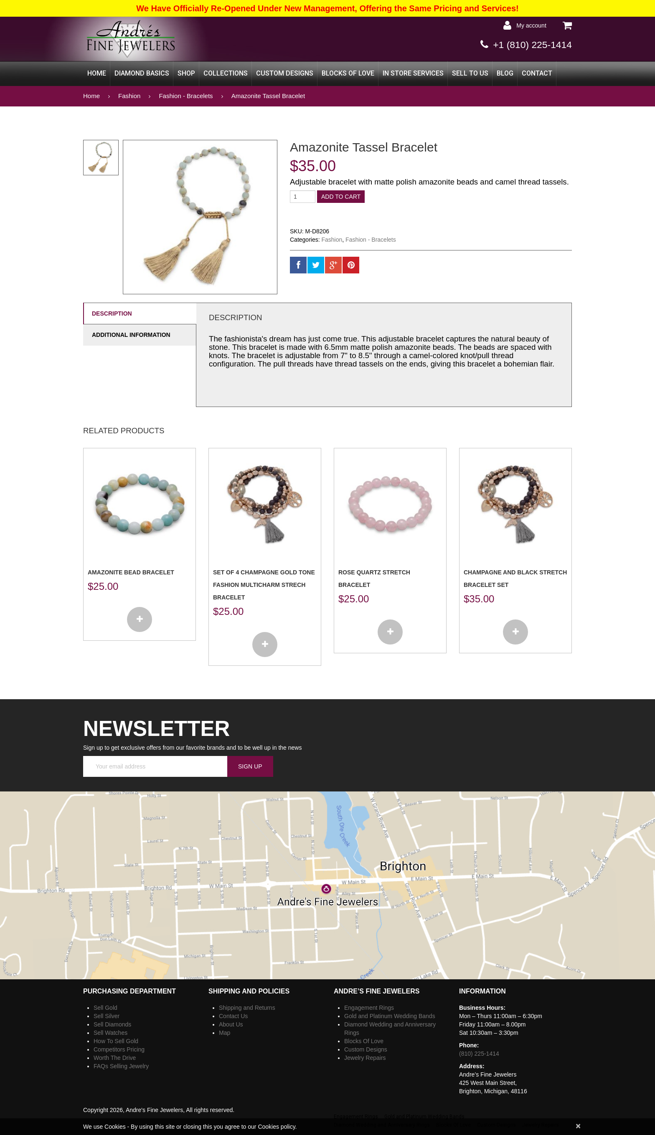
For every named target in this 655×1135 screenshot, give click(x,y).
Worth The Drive (115, 1057)
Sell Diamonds (112, 1024)
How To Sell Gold (116, 1041)
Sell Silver (106, 1016)
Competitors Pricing (119, 1049)
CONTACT (537, 73)
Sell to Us (470, 73)
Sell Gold (105, 1007)
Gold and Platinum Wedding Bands (389, 1016)
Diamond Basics (141, 73)
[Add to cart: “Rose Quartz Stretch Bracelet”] (390, 632)
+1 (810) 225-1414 (530, 44)
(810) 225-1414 (479, 1053)
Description (112, 313)
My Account (530, 25)
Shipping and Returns (247, 1007)
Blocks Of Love (348, 73)
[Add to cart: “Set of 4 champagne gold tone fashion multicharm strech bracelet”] (264, 644)
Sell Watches (110, 1032)
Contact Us (233, 1016)
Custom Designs (284, 73)
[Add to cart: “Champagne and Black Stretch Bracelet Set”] (515, 632)
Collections (225, 73)
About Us (231, 1024)
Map (224, 1032)
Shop (186, 73)
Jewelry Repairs (365, 1057)
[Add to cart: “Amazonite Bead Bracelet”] (139, 619)
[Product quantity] (302, 196)
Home (96, 73)
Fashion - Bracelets (186, 95)
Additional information (131, 334)
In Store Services (413, 73)
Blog (505, 73)
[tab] (139, 313)
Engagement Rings (369, 1007)
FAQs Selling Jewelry (121, 1066)
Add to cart (341, 196)
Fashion (129, 95)
